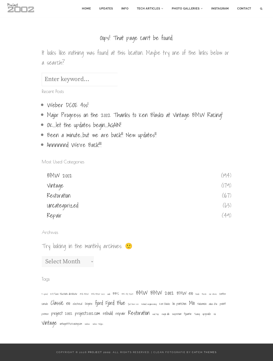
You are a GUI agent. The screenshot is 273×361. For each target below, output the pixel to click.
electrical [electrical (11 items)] (77, 303)
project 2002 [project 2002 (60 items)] (61, 313)
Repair (54, 215)
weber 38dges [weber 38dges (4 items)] (98, 324)
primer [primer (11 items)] (45, 313)
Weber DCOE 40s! (68, 105)
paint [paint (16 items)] (223, 303)
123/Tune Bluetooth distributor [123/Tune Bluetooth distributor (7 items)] (63, 294)
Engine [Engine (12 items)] (89, 303)
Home (86, 8)
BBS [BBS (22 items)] (116, 293)
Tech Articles (148, 8)
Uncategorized (62, 205)
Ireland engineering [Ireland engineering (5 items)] (149, 304)
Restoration (59, 195)
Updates (106, 8)
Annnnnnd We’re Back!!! (74, 145)
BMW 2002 (59, 175)
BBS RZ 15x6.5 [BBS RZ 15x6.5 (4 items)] (127, 294)
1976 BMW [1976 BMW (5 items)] (84, 294)
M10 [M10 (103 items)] (192, 303)
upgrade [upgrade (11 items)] (206, 313)
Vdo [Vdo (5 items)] (214, 314)
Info (125, 8)
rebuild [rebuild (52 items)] (108, 313)
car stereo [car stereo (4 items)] (213, 294)
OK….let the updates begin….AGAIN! (84, 125)
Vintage (55, 185)
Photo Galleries (185, 8)
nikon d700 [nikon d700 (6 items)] (213, 304)
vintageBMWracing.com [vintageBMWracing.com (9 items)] (71, 324)
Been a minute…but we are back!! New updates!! (102, 135)
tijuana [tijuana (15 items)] (187, 313)
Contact (244, 8)
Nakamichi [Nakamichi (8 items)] (201, 304)
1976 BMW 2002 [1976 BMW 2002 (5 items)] (98, 294)
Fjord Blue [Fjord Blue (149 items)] (115, 302)
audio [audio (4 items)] (108, 294)
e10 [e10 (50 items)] (68, 303)
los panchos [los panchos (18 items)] (179, 303)
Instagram (220, 8)
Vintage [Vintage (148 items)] (49, 322)
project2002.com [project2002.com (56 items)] (87, 313)
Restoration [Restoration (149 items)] (139, 312)
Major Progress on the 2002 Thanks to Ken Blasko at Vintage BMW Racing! (135, 115)
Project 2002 (99, 352)
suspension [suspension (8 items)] (176, 314)
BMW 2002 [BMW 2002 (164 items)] (162, 292)
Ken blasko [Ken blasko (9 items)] (164, 304)
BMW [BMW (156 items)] (142, 292)
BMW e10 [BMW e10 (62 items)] (185, 293)
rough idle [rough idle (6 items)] (165, 314)
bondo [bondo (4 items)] (197, 294)
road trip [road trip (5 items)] (155, 314)
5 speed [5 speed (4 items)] (45, 294)
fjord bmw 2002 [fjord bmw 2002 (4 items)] (133, 304)
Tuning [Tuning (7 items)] (197, 314)
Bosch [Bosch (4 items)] (204, 294)
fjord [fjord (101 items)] (99, 303)
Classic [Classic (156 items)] (57, 302)
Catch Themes (204, 352)
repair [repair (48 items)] (120, 313)
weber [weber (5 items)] (87, 324)
